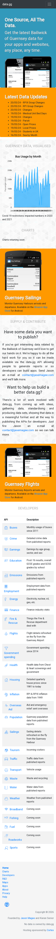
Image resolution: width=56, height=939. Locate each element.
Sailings (14, 731)
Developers (8, 875)
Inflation (14, 694)
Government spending (11, 652)
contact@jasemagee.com (38, 375)
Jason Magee (28, 918)
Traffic (13, 758)
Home (5, 867)
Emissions (15, 575)
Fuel (12, 826)
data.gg (7, 4)
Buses (13, 527)
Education (15, 560)
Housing (14, 679)
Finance (14, 610)
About (5, 889)
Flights (13, 633)
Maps (5, 882)
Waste (13, 778)
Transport (15, 769)
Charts (5, 871)
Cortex (50, 930)
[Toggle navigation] (49, 4)
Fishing (13, 818)
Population (15, 717)
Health (13, 665)
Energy (13, 599)
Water (13, 787)
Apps (5, 886)
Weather (14, 798)
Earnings (14, 549)
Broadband (16, 809)
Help (4, 896)
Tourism (14, 750)
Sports (13, 847)
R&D (4, 878)
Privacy (6, 893)
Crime (13, 538)
